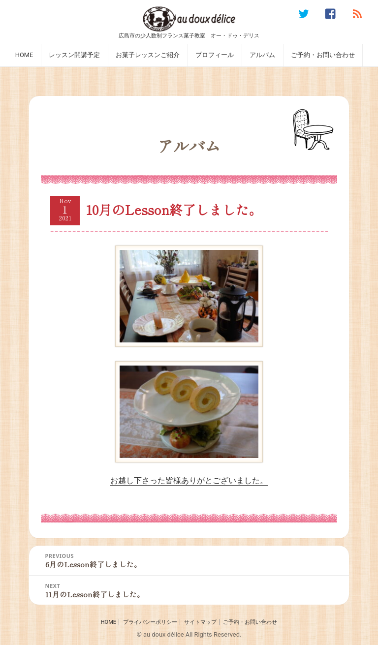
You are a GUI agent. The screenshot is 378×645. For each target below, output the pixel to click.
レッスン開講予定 (74, 55)
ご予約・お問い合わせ (323, 55)
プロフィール (214, 55)
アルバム (262, 55)
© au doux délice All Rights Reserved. (189, 634)
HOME (24, 55)
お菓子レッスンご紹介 (148, 55)
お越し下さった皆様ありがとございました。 (189, 423)
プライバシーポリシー (150, 622)
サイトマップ (200, 622)
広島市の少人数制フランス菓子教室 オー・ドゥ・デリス (189, 35)
